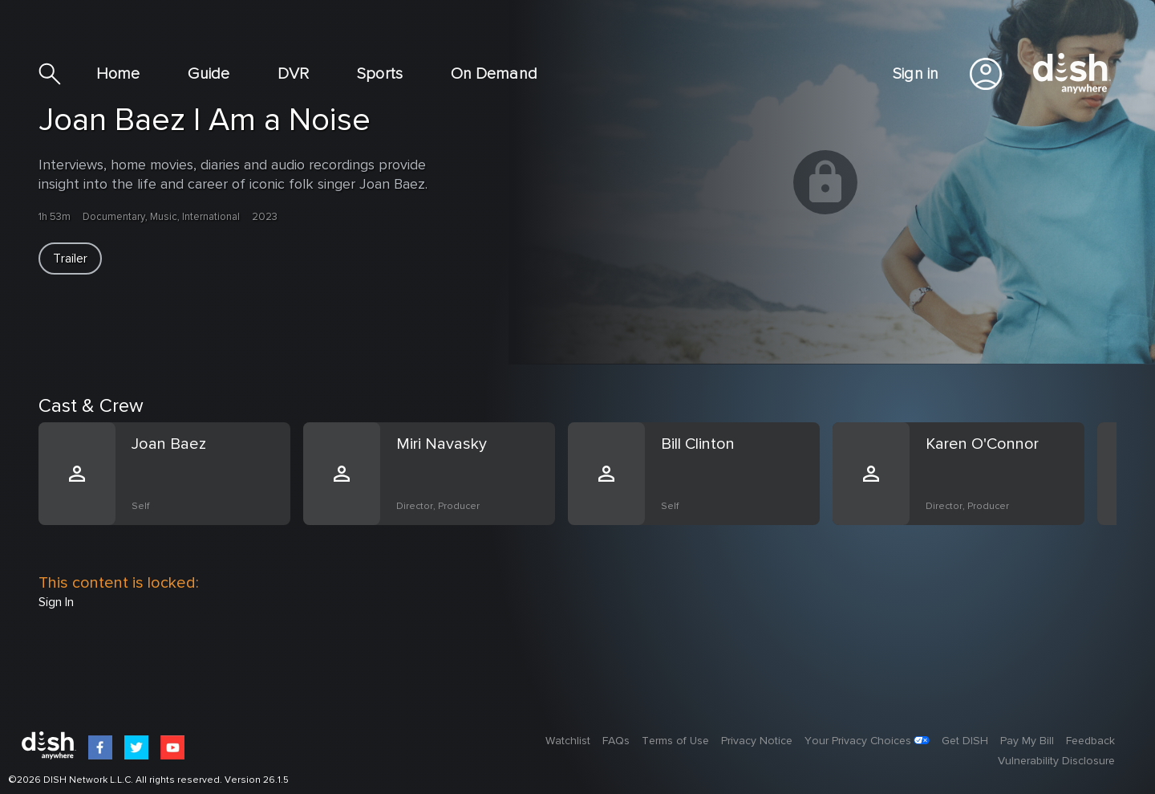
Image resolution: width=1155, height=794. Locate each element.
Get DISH (965, 741)
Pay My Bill (1027, 741)
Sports (380, 74)
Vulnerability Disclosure (1056, 761)
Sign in (915, 74)
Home (118, 74)
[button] (70, 258)
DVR (293, 74)
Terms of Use (675, 741)
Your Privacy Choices (857, 741)
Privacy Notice (756, 741)
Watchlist (567, 741)
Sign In (56, 602)
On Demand (494, 74)
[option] (170, 493)
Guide (208, 74)
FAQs (616, 741)
